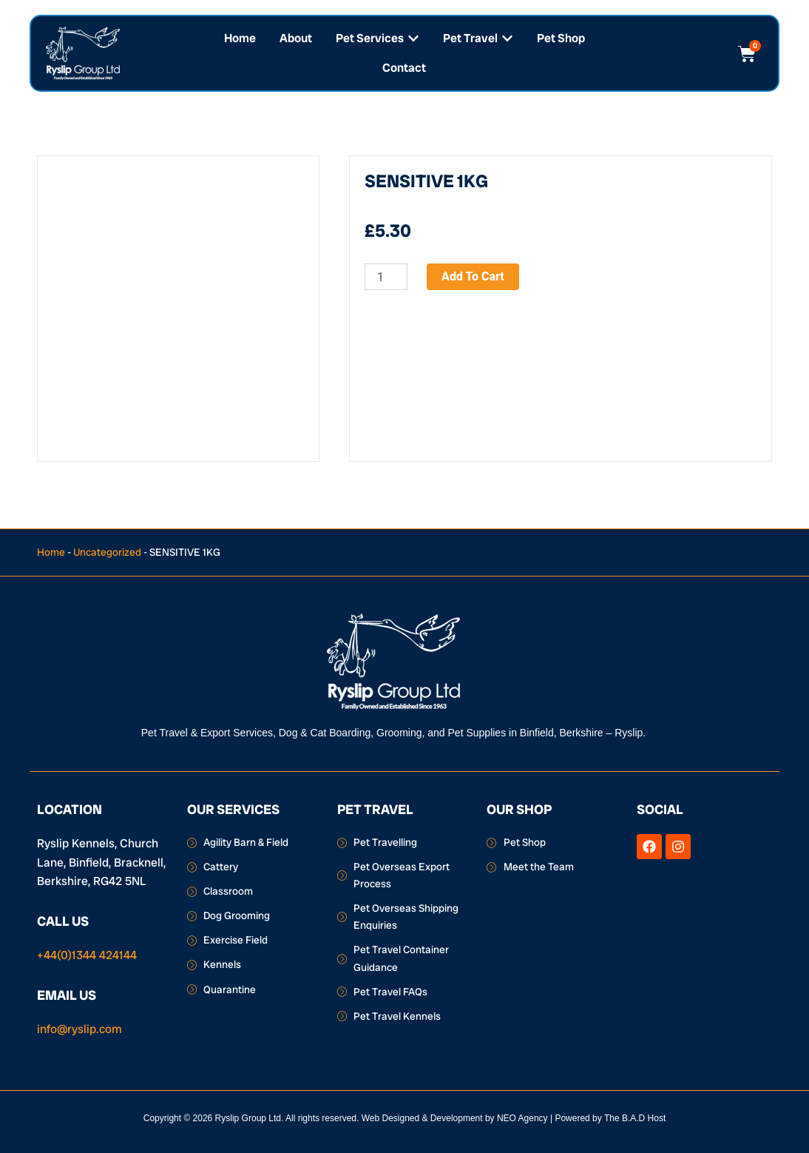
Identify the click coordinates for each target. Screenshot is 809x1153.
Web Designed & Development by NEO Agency (455, 1118)
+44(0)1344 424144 (87, 955)
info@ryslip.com (79, 1029)
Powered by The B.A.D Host (610, 1118)
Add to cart (472, 276)
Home (51, 552)
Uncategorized (107, 552)
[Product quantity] (386, 276)
